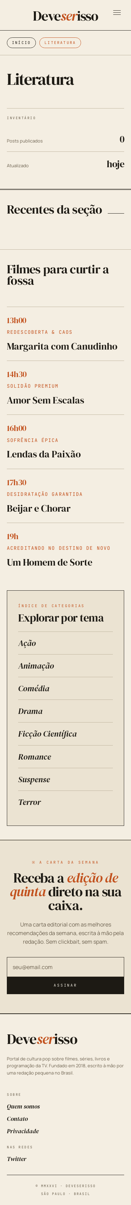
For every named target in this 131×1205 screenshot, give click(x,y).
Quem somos (23, 1106)
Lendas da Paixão (44, 454)
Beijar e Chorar (38, 508)
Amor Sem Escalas (45, 400)
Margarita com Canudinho (62, 346)
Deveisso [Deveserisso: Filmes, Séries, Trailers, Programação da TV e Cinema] (65, 16)
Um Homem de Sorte (49, 562)
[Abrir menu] (117, 12)
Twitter (16, 1159)
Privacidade (23, 1131)
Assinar (65, 985)
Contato (17, 1118)
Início (21, 42)
